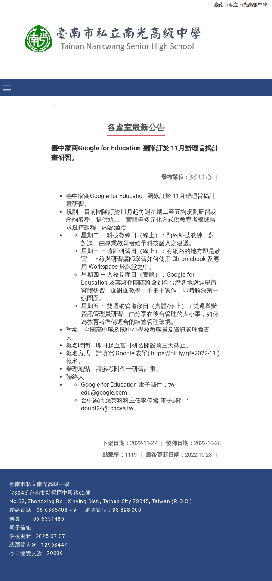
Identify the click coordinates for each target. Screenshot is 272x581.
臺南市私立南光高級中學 (241, 4)
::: (53, 103)
